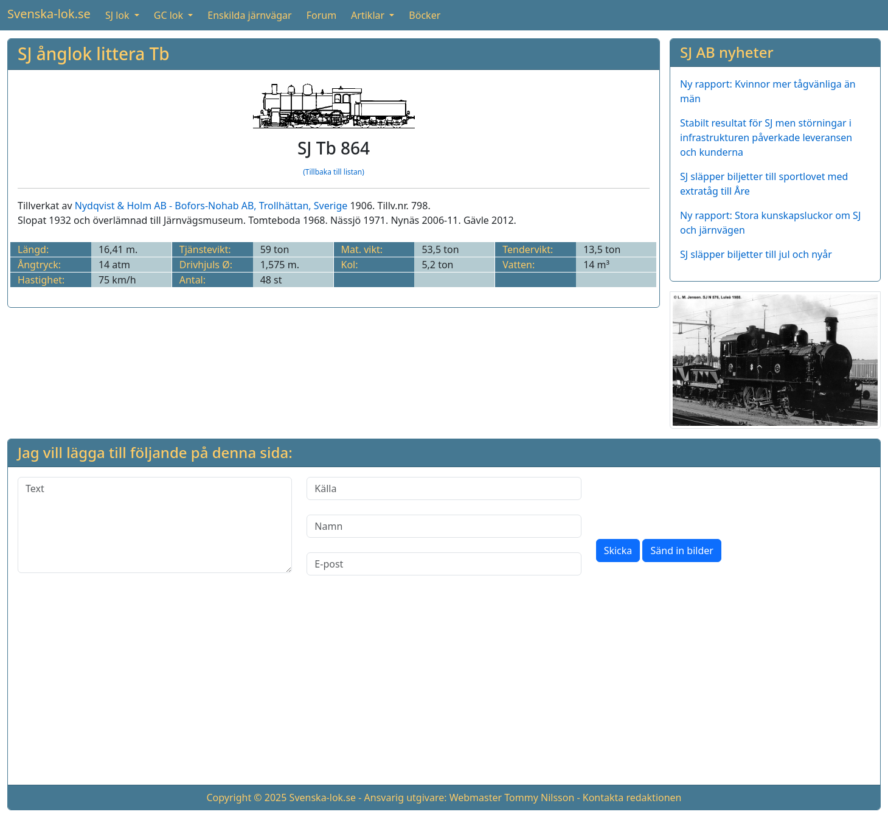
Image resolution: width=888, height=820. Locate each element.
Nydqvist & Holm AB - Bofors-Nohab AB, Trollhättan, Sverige (211, 205)
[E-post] (444, 563)
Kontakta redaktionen (632, 797)
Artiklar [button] (369, 15)
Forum (321, 15)
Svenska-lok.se (49, 13)
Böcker (424, 15)
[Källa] (444, 488)
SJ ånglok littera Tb (94, 53)
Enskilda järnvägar (249, 15)
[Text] (155, 525)
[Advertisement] (444, 690)
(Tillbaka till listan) (333, 172)
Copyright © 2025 (246, 797)
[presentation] (688, 500)
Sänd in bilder (681, 550)
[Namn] (444, 526)
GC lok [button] (170, 15)
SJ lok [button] (118, 15)
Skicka (618, 550)
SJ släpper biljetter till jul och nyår (756, 254)
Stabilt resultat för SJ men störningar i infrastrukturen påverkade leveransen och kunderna (766, 137)
